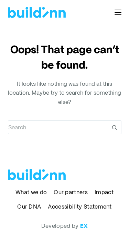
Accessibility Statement (79, 206)
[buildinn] (37, 12)
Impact (104, 192)
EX (84, 226)
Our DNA (29, 206)
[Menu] (118, 12)
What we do (31, 192)
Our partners (71, 192)
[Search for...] (58, 127)
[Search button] (114, 127)
